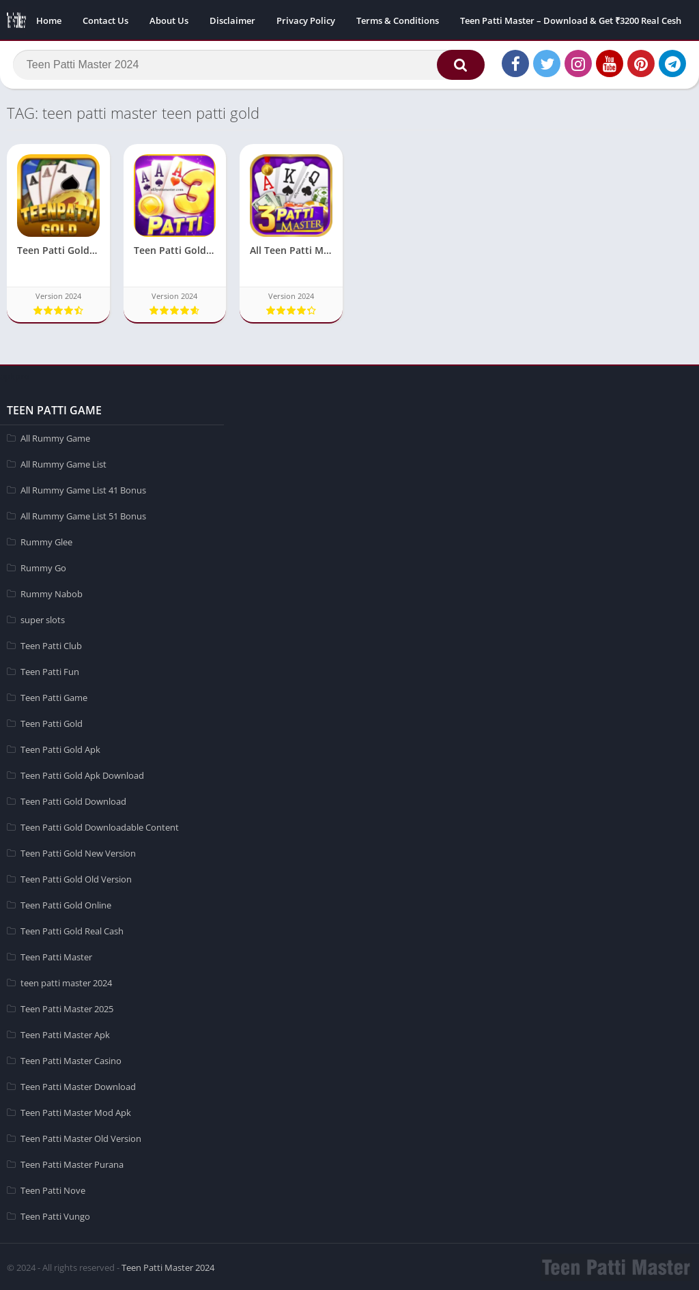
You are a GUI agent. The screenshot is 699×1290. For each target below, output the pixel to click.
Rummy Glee (46, 540)
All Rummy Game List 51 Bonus (83, 514)
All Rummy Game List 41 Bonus (83, 489)
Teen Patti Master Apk (65, 1033)
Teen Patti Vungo (55, 1215)
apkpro (14, 375)
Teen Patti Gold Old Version (76, 878)
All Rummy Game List (63, 463)
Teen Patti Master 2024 (168, 1266)
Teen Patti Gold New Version (78, 852)
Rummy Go (43, 566)
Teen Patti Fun (49, 670)
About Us (168, 20)
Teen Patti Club (51, 644)
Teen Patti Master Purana (72, 1163)
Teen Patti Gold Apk (60, 748)
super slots (42, 618)
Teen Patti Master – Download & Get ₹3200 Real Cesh (570, 20)
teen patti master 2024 (66, 981)
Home (48, 20)
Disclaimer (232, 20)
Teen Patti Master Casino (71, 1059)
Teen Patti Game (53, 696)
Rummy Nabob (51, 592)
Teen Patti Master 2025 (66, 1007)
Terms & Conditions (397, 20)
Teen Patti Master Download (78, 1085)
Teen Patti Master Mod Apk (75, 1111)
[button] (457, 66)
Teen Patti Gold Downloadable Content (99, 826)
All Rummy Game (55, 437)
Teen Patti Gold (51, 722)
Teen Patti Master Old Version (80, 1137)
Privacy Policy (305, 20)
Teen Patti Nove (52, 1189)
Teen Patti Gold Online (65, 904)
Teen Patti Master (56, 955)
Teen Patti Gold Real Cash (72, 929)
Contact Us (105, 20)
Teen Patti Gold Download (73, 800)
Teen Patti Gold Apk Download (82, 774)
